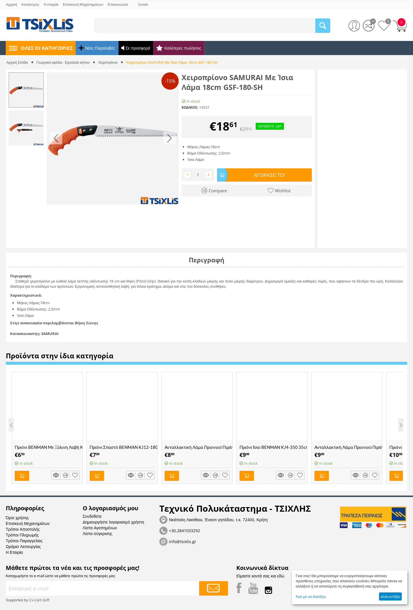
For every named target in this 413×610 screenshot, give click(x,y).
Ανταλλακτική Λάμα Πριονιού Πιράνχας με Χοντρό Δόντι (198, 447)
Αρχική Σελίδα (17, 62)
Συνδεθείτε (92, 514)
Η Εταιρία (14, 550)
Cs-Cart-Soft (39, 598)
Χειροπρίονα (114, 62)
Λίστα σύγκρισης (97, 532)
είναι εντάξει (390, 596)
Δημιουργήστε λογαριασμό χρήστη (113, 520)
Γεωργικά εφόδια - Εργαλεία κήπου (66, 62)
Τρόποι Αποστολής (23, 527)
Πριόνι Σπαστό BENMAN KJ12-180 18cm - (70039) (123, 447)
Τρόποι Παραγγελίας (24, 539)
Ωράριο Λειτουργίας (23, 545)
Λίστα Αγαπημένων (100, 526)
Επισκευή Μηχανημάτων (28, 522)
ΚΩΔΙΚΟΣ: (190, 107)
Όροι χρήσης (17, 516)
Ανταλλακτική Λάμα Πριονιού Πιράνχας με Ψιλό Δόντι (348, 447)
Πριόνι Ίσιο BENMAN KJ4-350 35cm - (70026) (273, 447)
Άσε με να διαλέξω (311, 596)
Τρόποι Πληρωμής (22, 533)
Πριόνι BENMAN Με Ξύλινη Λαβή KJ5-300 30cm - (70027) (48, 447)
